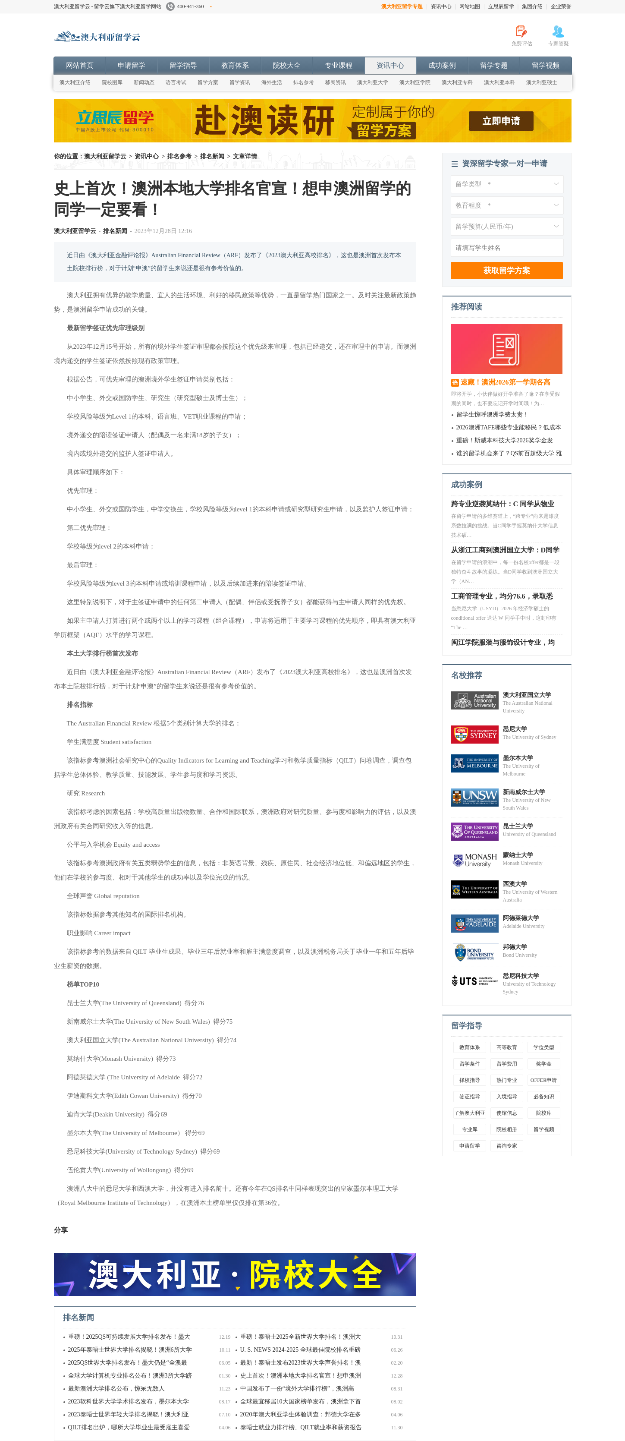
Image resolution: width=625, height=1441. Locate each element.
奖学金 (544, 1064)
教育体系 (235, 65)
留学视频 (545, 65)
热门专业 (506, 1080)
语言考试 (176, 82)
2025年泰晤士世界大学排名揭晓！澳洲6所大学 (130, 1349)
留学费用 (506, 1064)
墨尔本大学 (518, 758)
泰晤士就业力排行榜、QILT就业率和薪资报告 (301, 1427)
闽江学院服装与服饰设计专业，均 (503, 645)
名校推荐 (466, 675)
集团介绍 (532, 6)
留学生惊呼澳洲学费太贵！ (492, 414)
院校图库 (112, 82)
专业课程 (338, 65)
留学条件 (469, 1064)
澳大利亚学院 (414, 82)
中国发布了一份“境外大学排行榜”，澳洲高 (297, 1388)
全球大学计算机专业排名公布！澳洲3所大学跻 (130, 1375)
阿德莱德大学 (521, 918)
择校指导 (469, 1080)
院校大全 (287, 65)
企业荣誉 (561, 6)
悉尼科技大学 (521, 976)
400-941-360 (189, 6)
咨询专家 (506, 1146)
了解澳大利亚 (469, 1113)
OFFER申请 (544, 1080)
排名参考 (303, 82)
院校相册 (506, 1129)
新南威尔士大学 (524, 792)
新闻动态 (144, 82)
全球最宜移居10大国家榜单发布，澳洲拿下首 (300, 1401)
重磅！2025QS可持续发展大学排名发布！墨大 (129, 1337)
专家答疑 (558, 44)
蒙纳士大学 (518, 855)
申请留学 (131, 65)
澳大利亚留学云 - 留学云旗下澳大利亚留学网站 (108, 6)
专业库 (469, 1129)
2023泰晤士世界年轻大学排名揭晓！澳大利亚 (128, 1414)
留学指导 (183, 65)
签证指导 (469, 1097)
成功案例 (442, 65)
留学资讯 (239, 82)
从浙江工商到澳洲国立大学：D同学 (505, 552)
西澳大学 (515, 884)
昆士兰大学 (518, 826)
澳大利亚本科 (499, 82)
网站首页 (80, 65)
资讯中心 (441, 6)
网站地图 (469, 6)
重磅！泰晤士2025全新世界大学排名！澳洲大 (300, 1337)
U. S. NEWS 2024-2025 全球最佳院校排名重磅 (300, 1349)
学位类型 (544, 1047)
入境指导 (506, 1097)
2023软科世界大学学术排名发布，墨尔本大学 (128, 1401)
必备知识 (544, 1097)
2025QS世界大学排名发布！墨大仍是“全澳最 (127, 1362)
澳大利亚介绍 (75, 82)
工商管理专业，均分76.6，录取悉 (502, 598)
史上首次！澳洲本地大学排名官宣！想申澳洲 (300, 1375)
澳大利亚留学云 (118, 40)
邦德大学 (515, 947)
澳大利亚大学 (372, 82)
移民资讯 (335, 82)
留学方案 (208, 82)
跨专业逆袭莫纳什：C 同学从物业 (503, 506)
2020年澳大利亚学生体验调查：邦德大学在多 (300, 1414)
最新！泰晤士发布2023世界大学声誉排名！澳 (300, 1362)
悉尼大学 (515, 729)
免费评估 (522, 44)
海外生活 (271, 82)
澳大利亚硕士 (541, 82)
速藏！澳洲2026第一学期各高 (505, 382)
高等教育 (506, 1047)
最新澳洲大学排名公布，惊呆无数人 (116, 1388)
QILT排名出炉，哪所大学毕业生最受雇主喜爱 (129, 1427)
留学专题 (494, 65)
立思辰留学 (501, 6)
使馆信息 (506, 1113)
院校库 (544, 1113)
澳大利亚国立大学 (527, 695)
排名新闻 (212, 156)
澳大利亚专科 (457, 82)
